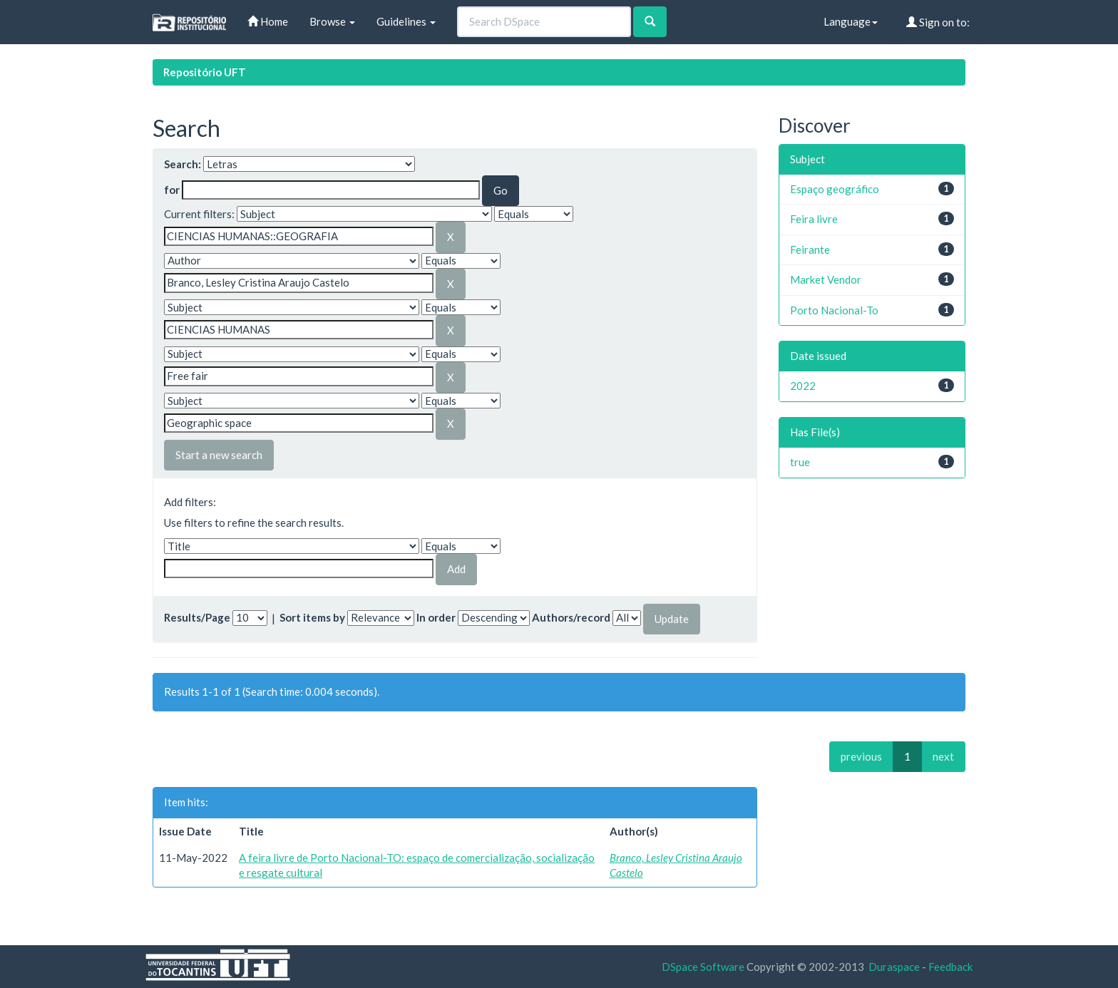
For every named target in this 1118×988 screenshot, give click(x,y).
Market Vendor (825, 279)
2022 (803, 385)
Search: (182, 164)
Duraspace (894, 966)
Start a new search (218, 454)
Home (267, 21)
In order (436, 617)
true (800, 462)
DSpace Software (703, 966)
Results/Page (197, 617)
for (172, 189)
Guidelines (406, 21)
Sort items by (312, 617)
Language (851, 21)
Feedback (950, 966)
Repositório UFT (204, 72)
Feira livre (814, 218)
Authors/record (571, 617)
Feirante (810, 249)
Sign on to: (938, 22)
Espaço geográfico (834, 188)
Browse (332, 21)
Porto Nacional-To (834, 310)
